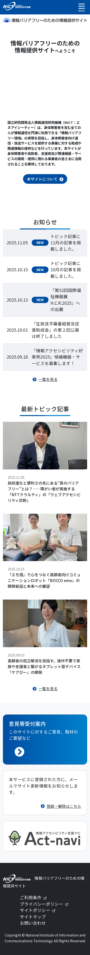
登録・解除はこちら (64, 806)
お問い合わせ (33, 923)
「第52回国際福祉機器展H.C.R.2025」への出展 (65, 299)
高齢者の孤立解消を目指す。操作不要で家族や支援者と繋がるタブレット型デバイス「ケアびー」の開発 (44, 666)
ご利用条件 (35, 897)
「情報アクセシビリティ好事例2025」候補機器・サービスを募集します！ (57, 357)
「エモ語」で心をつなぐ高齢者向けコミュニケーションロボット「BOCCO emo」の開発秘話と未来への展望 (44, 580)
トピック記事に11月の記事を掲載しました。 (65, 242)
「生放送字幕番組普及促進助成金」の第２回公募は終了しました (55, 330)
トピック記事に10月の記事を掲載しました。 (65, 269)
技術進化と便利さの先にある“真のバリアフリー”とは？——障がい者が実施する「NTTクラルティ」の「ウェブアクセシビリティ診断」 (44, 491)
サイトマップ (33, 917)
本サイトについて (42, 179)
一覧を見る (48, 379)
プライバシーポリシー (46, 904)
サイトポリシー (39, 910)
